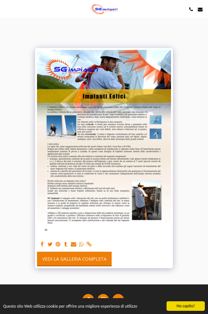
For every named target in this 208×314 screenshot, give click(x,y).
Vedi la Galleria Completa (74, 259)
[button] (7, 9)
